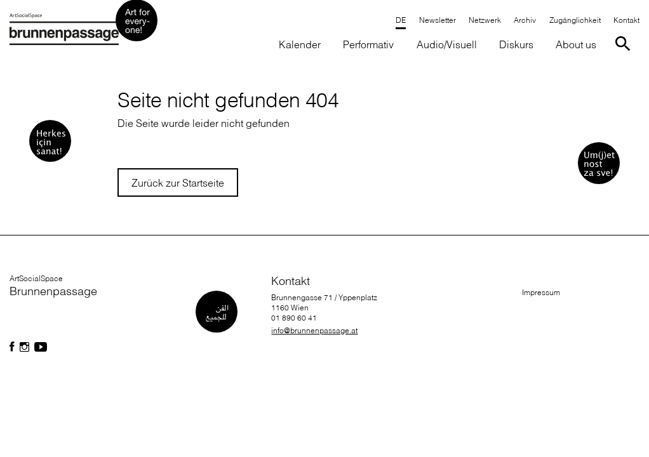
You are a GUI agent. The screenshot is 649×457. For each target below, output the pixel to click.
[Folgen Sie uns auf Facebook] (12, 347)
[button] (368, 45)
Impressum (541, 292)
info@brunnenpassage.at (314, 330)
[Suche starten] (625, 43)
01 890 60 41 (294, 317)
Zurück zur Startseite (177, 182)
